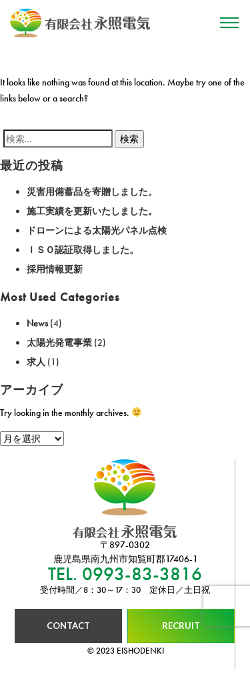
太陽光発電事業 (59, 342)
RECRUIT (181, 625)
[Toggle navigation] (229, 23)
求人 (36, 362)
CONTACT (68, 625)
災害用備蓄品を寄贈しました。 (92, 192)
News (37, 323)
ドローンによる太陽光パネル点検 (97, 230)
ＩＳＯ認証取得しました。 (83, 250)
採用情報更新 (55, 269)
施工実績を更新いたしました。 (92, 211)
